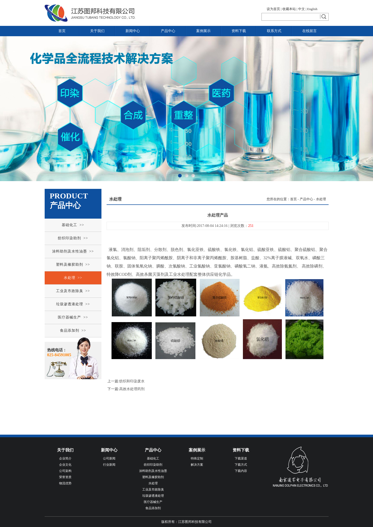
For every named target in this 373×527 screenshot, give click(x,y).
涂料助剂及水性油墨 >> (73, 251)
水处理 (321, 199)
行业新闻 (109, 464)
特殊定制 (197, 458)
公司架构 (65, 471)
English (312, 9)
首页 (62, 31)
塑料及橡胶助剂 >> (73, 264)
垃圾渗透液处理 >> (73, 304)
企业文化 (65, 464)
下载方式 (241, 464)
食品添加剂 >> (73, 330)
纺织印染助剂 (153, 464)
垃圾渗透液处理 (153, 496)
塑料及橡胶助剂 (153, 477)
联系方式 (274, 31)
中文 (301, 9)
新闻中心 (132, 31)
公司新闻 (109, 458)
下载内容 (241, 471)
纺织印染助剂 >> (73, 238)
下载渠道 (241, 458)
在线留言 (309, 31)
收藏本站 (289, 9)
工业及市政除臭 (153, 489)
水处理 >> (73, 278)
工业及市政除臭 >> (73, 291)
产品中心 (168, 31)
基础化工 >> (73, 225)
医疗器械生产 (153, 502)
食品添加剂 (153, 508)
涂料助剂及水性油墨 (153, 471)
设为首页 (273, 9)
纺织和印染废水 (132, 381)
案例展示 (203, 31)
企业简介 (65, 458)
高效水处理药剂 (132, 389)
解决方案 (197, 464)
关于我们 (97, 31)
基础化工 (153, 458)
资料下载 (239, 31)
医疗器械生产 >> (73, 317)
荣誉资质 (65, 477)
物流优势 (65, 483)
